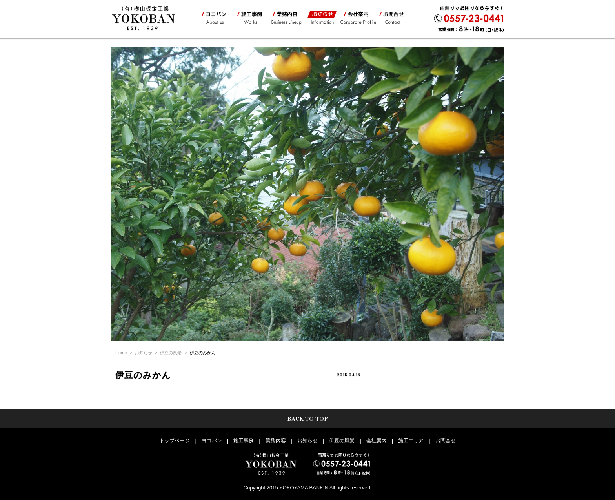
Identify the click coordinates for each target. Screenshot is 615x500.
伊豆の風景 (171, 352)
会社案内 (357, 18)
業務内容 (286, 18)
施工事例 (249, 18)
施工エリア (411, 441)
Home (121, 352)
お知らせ (321, 18)
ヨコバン (215, 18)
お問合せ (393, 18)
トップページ (174, 441)
